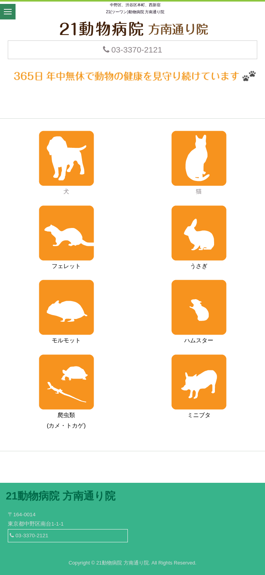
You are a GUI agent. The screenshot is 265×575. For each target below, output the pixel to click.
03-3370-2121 (132, 49)
